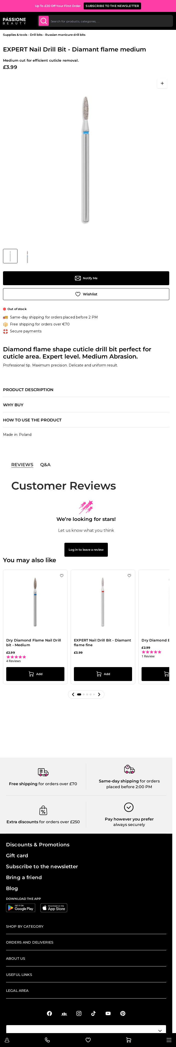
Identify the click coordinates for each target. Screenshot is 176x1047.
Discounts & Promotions (37, 845)
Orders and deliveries (29, 942)
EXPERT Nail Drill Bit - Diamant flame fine (102, 642)
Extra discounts (22, 821)
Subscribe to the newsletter (42, 866)
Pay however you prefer (129, 819)
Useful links (19, 974)
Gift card (17, 856)
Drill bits (36, 35)
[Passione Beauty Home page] (14, 20)
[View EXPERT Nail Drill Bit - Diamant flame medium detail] (27, 256)
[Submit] (44, 21)
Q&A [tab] (45, 464)
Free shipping (23, 783)
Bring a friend (24, 877)
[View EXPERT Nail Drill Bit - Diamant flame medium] (10, 256)
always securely (129, 824)
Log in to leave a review (86, 549)
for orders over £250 (59, 821)
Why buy (13, 405)
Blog (12, 888)
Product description (28, 390)
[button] (73, 694)
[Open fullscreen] (162, 83)
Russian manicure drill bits (65, 35)
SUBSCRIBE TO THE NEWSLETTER (112, 6)
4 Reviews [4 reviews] (13, 661)
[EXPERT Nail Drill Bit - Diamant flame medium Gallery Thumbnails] (18, 256)
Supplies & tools (15, 35)
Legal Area (17, 990)
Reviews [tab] (22, 464)
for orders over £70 (57, 783)
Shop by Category (24, 926)
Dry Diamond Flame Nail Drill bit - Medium (33, 642)
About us (15, 958)
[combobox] (105, 21)
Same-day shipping (119, 781)
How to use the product (32, 420)
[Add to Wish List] (86, 294)
